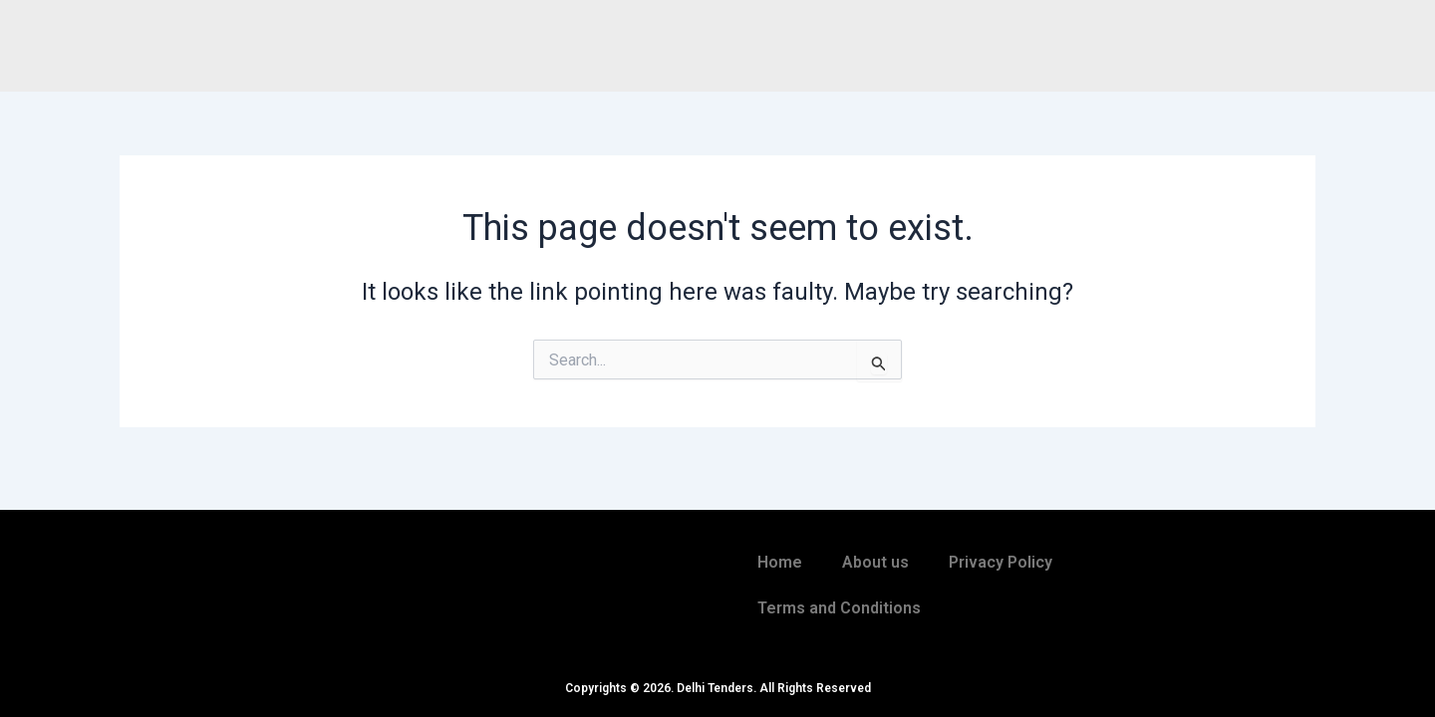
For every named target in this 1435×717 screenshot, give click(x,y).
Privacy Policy (1000, 562)
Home (779, 562)
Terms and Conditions (839, 607)
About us (875, 562)
